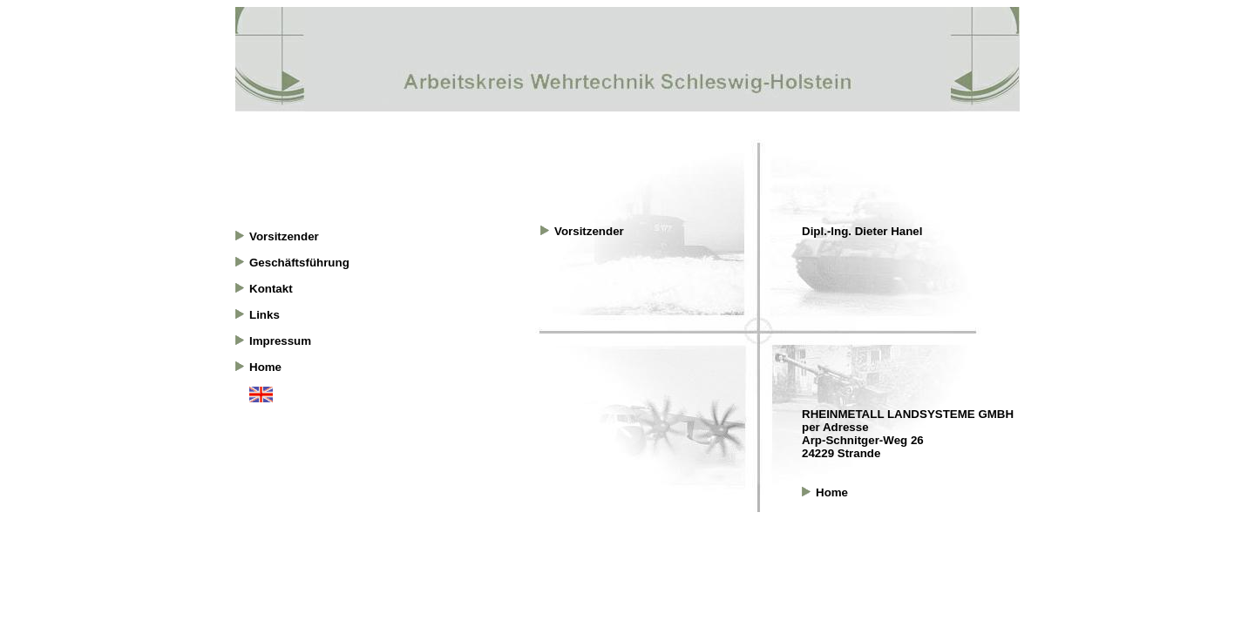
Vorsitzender (284, 236)
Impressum (280, 340)
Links (264, 314)
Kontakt (271, 288)
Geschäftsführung (299, 262)
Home (265, 367)
